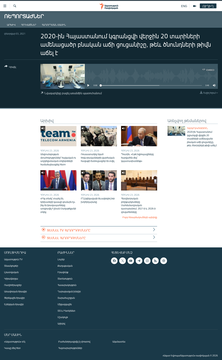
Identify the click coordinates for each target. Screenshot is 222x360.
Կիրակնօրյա (11, 278)
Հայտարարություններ (70, 347)
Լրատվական (11, 272)
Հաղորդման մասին (54, 24)
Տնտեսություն (65, 278)
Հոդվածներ (28, 24)
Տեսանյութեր (11, 265)
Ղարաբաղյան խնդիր (69, 291)
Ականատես (118, 341)
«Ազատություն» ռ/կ (14, 341)
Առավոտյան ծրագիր (15, 291)
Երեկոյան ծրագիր (14, 304)
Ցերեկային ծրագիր (14, 297)
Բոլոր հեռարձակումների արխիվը (139, 217)
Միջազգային (65, 304)
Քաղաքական (65, 265)
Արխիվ (11, 24)
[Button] (10, 67)
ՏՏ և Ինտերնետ (66, 310)
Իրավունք (63, 272)
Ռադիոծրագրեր (13, 284)
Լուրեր (61, 259)
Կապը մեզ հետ (12, 347)
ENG (184, 6)
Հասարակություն (197, 128)
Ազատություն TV (13, 259)
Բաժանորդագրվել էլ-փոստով (74, 341)
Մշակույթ (63, 317)
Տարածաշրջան (66, 297)
